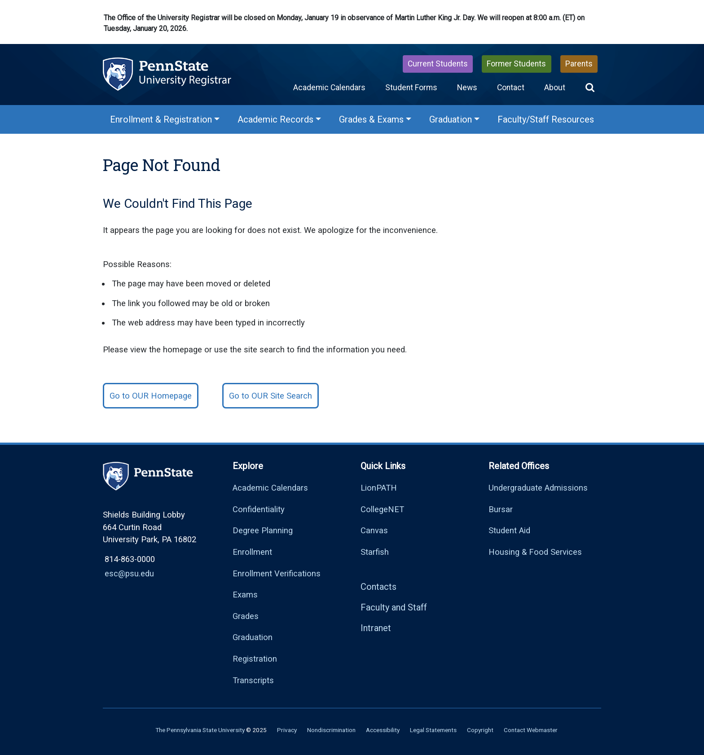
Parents (579, 63)
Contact (510, 87)
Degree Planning (263, 530)
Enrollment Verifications (277, 573)
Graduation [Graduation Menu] (450, 119)
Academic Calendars (329, 87)
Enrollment (252, 552)
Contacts (378, 586)
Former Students (516, 63)
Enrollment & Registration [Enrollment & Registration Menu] (161, 119)
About (554, 87)
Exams (245, 594)
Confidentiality (259, 509)
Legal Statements (433, 729)
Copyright (480, 729)
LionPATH (379, 487)
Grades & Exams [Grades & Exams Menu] (371, 119)
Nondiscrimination (331, 729)
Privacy (287, 729)
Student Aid (509, 530)
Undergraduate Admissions (538, 487)
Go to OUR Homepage (151, 395)
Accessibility (383, 729)
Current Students (438, 63)
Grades (246, 616)
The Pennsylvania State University (200, 729)
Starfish (375, 552)
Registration (255, 658)
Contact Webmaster (531, 729)
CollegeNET (382, 509)
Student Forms (411, 87)
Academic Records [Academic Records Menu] (275, 119)
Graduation (253, 637)
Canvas (374, 530)
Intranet (376, 628)
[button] (590, 87)
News (467, 87)
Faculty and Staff (394, 607)
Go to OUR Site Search (270, 395)
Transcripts (253, 680)
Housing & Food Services (535, 552)
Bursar (500, 509)
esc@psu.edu (129, 573)
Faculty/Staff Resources (545, 119)
